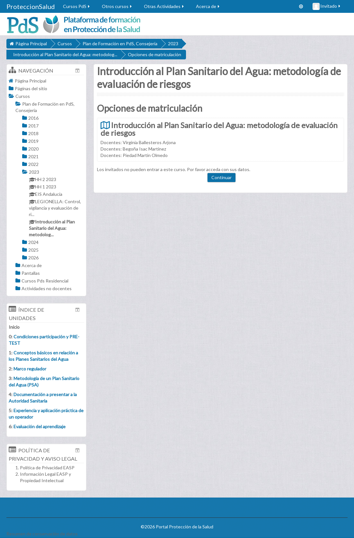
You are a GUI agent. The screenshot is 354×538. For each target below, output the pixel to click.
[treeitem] (46, 80)
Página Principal (30, 80)
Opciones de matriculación (154, 54)
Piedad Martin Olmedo (145, 155)
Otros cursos (117, 6)
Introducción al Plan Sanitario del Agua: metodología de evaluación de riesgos (219, 129)
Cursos (22, 96)
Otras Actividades (164, 6)
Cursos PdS (77, 6)
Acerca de (208, 6)
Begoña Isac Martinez (144, 149)
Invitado (327, 6)
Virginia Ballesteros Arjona (149, 142)
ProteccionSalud (30, 6)
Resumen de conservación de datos (42, 533)
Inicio (14, 327)
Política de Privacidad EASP (47, 467)
